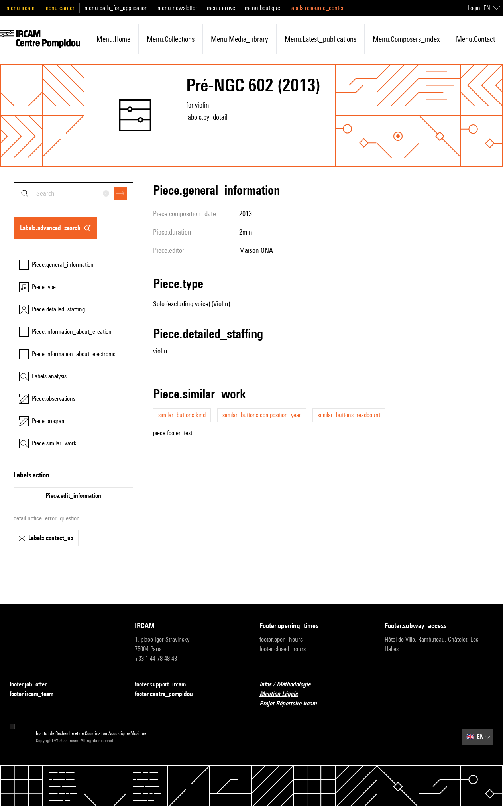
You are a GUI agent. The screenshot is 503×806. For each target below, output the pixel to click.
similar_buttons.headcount (349, 415)
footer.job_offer (33, 684)
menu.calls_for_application (116, 8)
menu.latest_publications (320, 39)
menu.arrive (221, 8)
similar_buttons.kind (182, 415)
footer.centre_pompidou (168, 694)
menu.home (113, 39)
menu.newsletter (177, 8)
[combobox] (73, 193)
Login (474, 8)
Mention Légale (283, 694)
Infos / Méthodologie (289, 684)
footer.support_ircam (165, 684)
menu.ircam (20, 8)
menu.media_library (239, 39)
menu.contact (475, 39)
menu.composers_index (406, 39)
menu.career (59, 8)
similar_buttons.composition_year (261, 415)
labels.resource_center (317, 8)
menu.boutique (262, 8)
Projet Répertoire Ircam (292, 704)
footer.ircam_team (36, 694)
